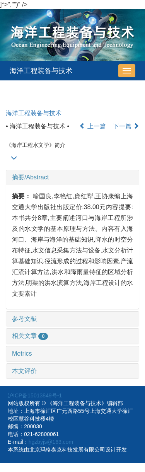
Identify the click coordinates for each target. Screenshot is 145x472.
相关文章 (30, 335)
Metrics (22, 353)
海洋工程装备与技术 (41, 71)
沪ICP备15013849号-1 (35, 395)
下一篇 (126, 126)
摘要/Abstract (30, 177)
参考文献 (24, 318)
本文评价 (24, 371)
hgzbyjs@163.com (51, 442)
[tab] (72, 177)
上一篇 (92, 126)
